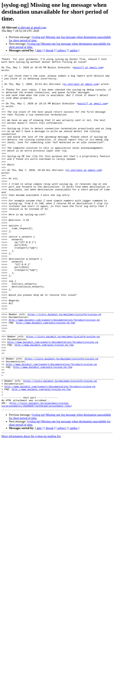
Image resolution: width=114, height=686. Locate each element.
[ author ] (73, 50)
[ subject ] (62, 50)
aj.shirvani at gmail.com (32, 27)
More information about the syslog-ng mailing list (31, 506)
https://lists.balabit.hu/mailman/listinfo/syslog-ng (64, 366)
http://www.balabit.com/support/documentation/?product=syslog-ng (54, 372)
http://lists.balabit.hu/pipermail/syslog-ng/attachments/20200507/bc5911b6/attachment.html (36, 474)
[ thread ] (49, 50)
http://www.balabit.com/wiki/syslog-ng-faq (45, 375)
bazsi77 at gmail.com (88, 69)
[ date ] (39, 50)
